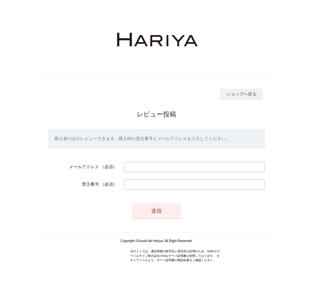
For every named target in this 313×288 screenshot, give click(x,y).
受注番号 (90, 184)
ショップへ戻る (241, 94)
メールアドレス (84, 166)
